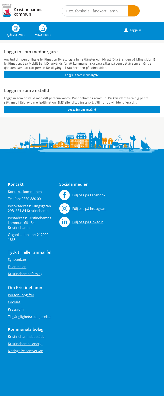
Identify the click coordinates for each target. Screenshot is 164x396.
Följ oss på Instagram (89, 208)
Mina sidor (43, 30)
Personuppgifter (21, 295)
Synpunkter (17, 259)
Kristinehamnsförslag (25, 273)
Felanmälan (17, 266)
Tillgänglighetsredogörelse (29, 316)
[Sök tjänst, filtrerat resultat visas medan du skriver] (101, 10)
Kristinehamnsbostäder (27, 336)
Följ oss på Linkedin (87, 222)
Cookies (14, 302)
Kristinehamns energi (25, 343)
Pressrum (16, 309)
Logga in (132, 30)
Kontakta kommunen (25, 191)
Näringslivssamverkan (25, 351)
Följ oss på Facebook (88, 195)
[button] (134, 10)
